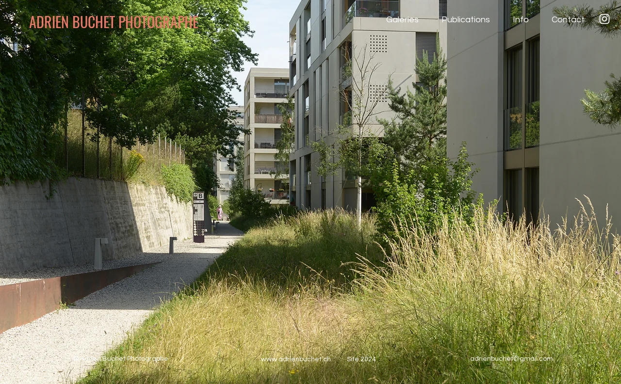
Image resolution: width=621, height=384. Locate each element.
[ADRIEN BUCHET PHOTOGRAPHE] (128, 21)
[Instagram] (604, 19)
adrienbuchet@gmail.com (511, 358)
